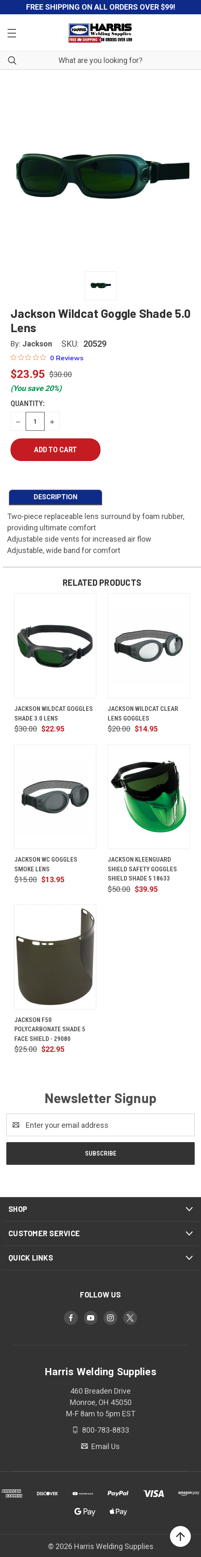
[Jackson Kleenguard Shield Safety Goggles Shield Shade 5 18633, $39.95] (148, 796)
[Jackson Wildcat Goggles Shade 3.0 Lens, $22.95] (55, 646)
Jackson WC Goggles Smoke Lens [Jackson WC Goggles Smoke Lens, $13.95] (45, 864)
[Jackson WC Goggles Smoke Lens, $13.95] (55, 796)
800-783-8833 (104, 1430)
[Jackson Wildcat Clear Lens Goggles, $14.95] (148, 646)
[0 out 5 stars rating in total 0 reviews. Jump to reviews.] (47, 357)
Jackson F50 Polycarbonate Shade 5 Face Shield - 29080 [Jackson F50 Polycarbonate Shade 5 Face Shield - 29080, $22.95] (49, 1029)
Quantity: (28, 403)
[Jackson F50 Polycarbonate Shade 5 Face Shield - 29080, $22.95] (55, 957)
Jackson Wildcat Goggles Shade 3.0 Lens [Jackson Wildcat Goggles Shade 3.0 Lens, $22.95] (53, 713)
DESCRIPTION (55, 497)
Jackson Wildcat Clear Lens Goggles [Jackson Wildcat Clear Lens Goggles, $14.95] (143, 713)
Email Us (105, 1446)
